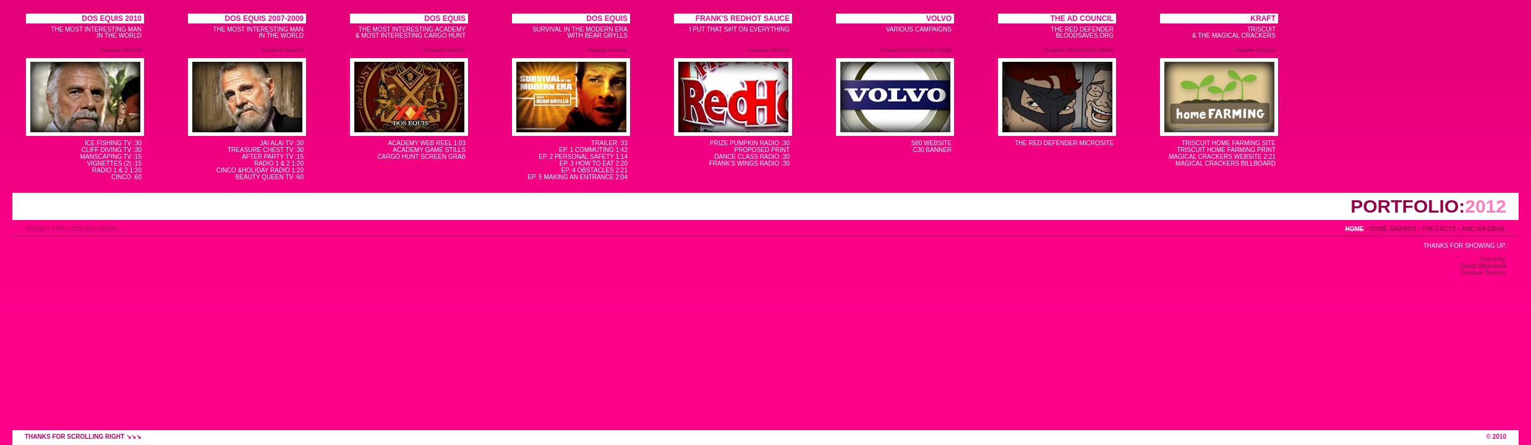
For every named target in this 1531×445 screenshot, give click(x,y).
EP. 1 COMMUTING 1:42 (593, 149)
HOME (1354, 229)
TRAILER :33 (609, 143)
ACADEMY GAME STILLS (429, 149)
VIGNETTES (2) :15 (114, 163)
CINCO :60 (126, 177)
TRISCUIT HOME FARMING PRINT (1226, 149)
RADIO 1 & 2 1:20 (117, 170)
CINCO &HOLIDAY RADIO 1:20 (260, 170)
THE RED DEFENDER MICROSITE (1064, 143)
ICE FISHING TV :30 (113, 143)
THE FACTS (1439, 229)
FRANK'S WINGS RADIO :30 (749, 163)
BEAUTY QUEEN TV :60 (270, 177)
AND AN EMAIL (1484, 229)
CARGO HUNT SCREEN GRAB (421, 156)
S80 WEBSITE (931, 143)
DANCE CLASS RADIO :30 (752, 156)
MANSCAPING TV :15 (111, 156)
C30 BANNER (932, 149)
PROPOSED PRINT (762, 149)
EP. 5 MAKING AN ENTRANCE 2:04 (577, 177)
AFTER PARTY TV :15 (273, 156)
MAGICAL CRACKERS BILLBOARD (1225, 163)
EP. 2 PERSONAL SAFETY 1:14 (583, 156)
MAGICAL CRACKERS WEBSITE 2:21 (1222, 156)
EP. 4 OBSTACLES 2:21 (594, 170)
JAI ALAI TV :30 (282, 143)
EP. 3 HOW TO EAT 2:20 (594, 163)
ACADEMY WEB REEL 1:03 (427, 143)
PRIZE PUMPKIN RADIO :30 (750, 143)
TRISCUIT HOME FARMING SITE (1229, 143)
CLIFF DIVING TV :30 (112, 149)
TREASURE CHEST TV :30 (266, 149)
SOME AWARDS (1393, 229)
